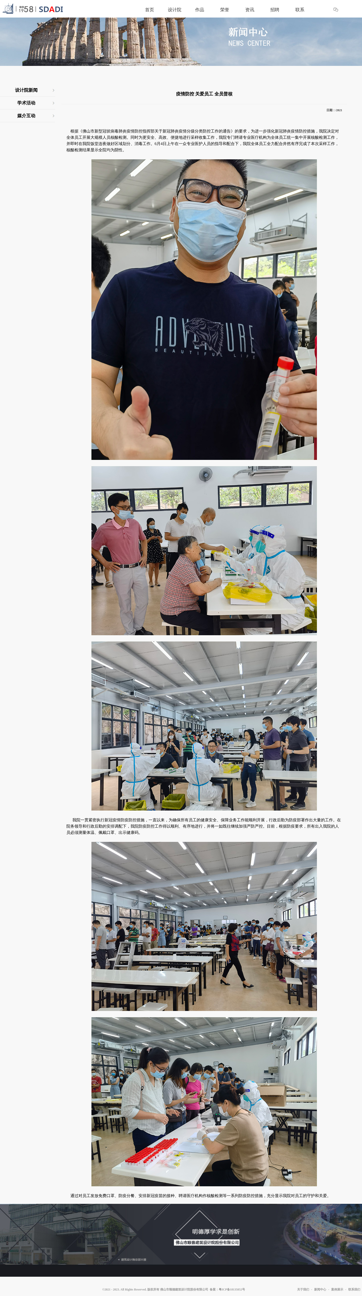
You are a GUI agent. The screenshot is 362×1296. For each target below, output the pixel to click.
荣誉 (224, 9)
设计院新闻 (26, 90)
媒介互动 (26, 115)
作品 (199, 9)
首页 (149, 9)
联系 (299, 9)
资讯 (249, 9)
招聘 (274, 9)
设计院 (174, 9)
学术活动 (26, 102)
